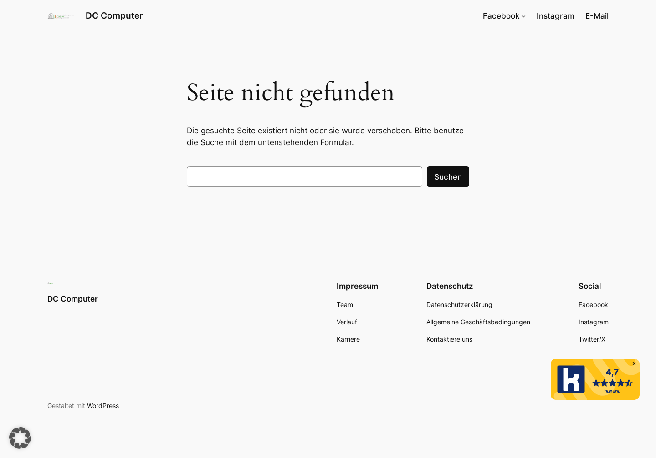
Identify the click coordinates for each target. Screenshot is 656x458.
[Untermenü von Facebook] (523, 16)
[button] (20, 438)
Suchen (448, 176)
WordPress (103, 405)
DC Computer (114, 15)
